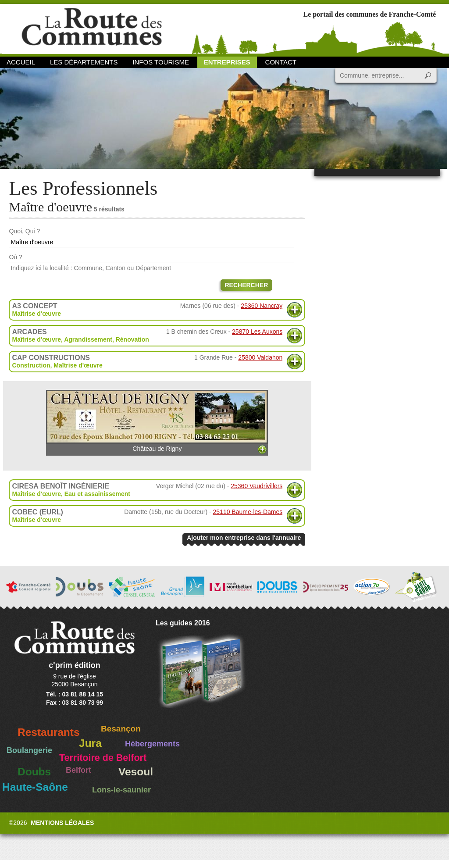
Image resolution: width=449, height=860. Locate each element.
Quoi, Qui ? (24, 231)
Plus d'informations (294, 310)
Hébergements (152, 743)
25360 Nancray (261, 305)
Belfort (78, 770)
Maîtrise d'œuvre (36, 313)
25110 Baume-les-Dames (248, 511)
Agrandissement (88, 339)
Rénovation (132, 339)
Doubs (34, 772)
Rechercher (246, 285)
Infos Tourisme (160, 62)
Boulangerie (29, 750)
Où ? (15, 256)
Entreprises (227, 62)
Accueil (21, 62)
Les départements (84, 62)
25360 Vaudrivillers (256, 485)
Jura (90, 743)
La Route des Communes (92, 28)
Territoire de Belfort (102, 758)
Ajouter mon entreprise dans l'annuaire (244, 537)
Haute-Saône (35, 787)
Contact (280, 62)
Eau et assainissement (97, 493)
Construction (31, 365)
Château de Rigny (157, 421)
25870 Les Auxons (257, 331)
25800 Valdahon (260, 357)
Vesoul (135, 772)
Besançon (121, 728)
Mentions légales (62, 822)
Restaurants (49, 732)
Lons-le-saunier (121, 789)
